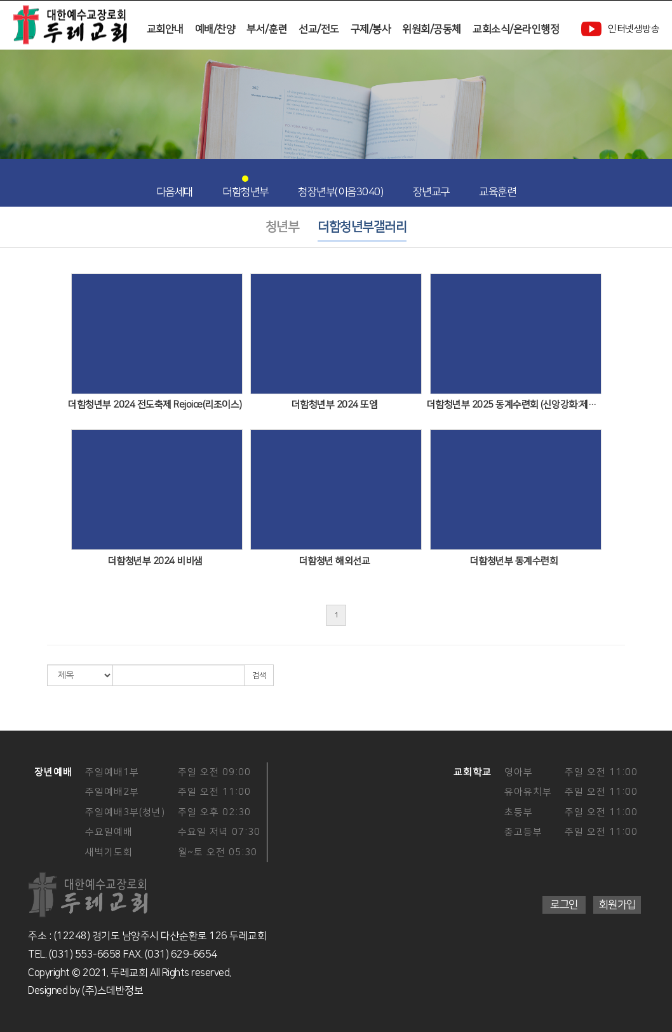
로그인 (564, 905)
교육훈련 (497, 186)
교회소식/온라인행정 (516, 29)
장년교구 (431, 186)
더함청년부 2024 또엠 (335, 404)
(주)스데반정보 (112, 990)
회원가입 (617, 905)
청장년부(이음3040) (340, 186)
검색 (258, 675)
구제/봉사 (371, 29)
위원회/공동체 (431, 29)
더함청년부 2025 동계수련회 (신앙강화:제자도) (514, 404)
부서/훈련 (266, 29)
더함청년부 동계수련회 (514, 561)
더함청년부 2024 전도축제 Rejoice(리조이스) (155, 404)
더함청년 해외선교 (334, 561)
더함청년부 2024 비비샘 (155, 561)
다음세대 (174, 186)
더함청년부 (245, 186)
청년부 (282, 227)
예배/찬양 (215, 29)
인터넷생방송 (620, 29)
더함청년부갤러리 (362, 227)
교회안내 (165, 29)
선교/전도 (319, 29)
